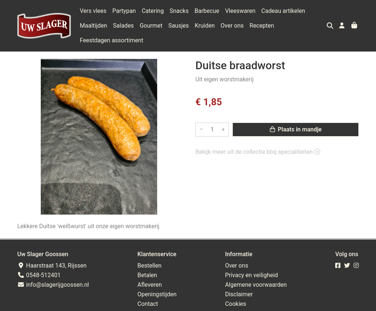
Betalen (147, 275)
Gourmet (151, 25)
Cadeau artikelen (283, 10)
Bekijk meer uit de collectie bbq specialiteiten (257, 151)
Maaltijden (93, 25)
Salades (123, 25)
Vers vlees (93, 10)
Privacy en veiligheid (251, 275)
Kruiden (205, 25)
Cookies (235, 303)
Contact (147, 303)
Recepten (262, 25)
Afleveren (149, 284)
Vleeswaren (240, 10)
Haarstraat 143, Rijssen (52, 265)
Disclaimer (239, 294)
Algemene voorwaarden (256, 284)
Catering (153, 10)
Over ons (232, 25)
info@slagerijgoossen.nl (53, 284)
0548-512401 (39, 275)
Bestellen (149, 265)
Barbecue (207, 10)
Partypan (124, 10)
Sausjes (178, 25)
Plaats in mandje (296, 129)
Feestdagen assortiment (111, 40)
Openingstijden (157, 294)
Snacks (179, 10)
